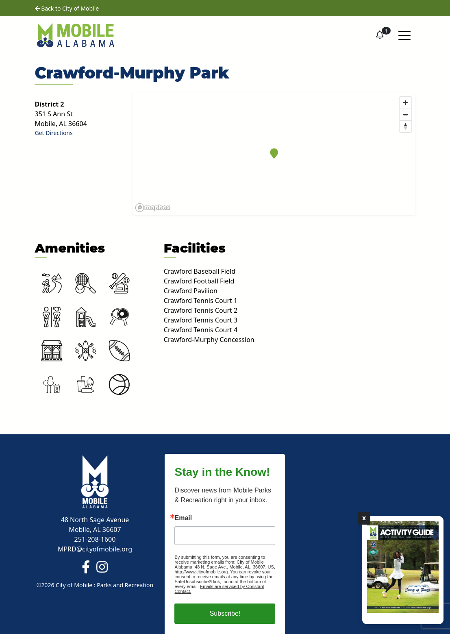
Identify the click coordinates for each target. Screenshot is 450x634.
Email (183, 518)
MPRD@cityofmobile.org (95, 549)
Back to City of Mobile (67, 8)
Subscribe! (225, 613)
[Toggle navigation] (404, 35)
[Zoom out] (405, 114)
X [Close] (364, 518)
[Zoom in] (405, 103)
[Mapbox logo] (153, 207)
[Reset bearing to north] (405, 126)
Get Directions (54, 133)
